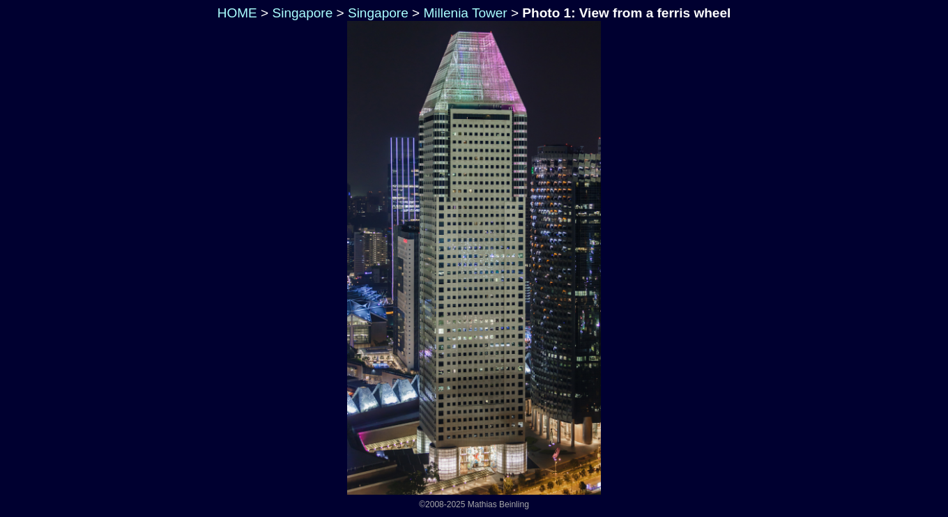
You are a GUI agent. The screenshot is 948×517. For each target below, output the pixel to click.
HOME (235, 13)
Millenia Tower (465, 13)
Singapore (302, 13)
